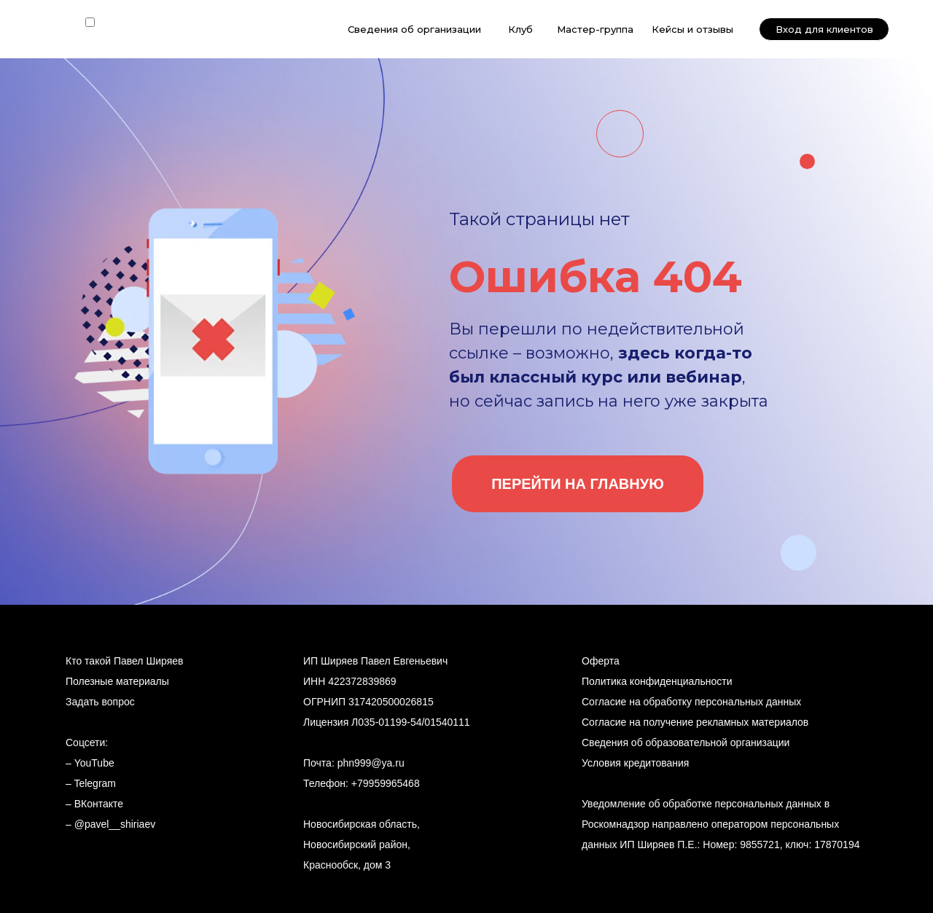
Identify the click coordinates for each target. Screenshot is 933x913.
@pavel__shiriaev (115, 824)
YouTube (94, 763)
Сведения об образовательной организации (685, 742)
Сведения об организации (414, 29)
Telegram (95, 783)
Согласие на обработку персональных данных (691, 702)
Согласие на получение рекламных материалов (695, 722)
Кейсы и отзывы (692, 29)
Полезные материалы (117, 681)
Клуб (520, 29)
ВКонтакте (98, 804)
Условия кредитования (635, 763)
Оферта (601, 661)
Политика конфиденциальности (657, 681)
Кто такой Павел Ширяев (125, 661)
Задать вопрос (100, 702)
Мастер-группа (595, 29)
